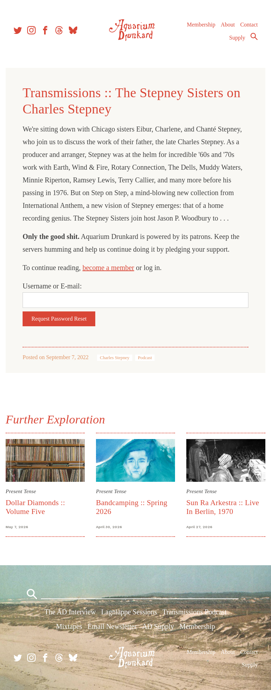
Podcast (145, 357)
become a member (108, 267)
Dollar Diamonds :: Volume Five (35, 507)
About (228, 25)
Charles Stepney (115, 357)
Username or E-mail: (52, 286)
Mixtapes (69, 626)
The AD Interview (70, 612)
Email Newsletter (112, 626)
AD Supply (158, 626)
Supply (237, 38)
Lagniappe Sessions (129, 612)
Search (254, 36)
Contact (249, 25)
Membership (201, 25)
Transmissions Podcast (194, 612)
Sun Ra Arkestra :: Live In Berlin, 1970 (222, 507)
